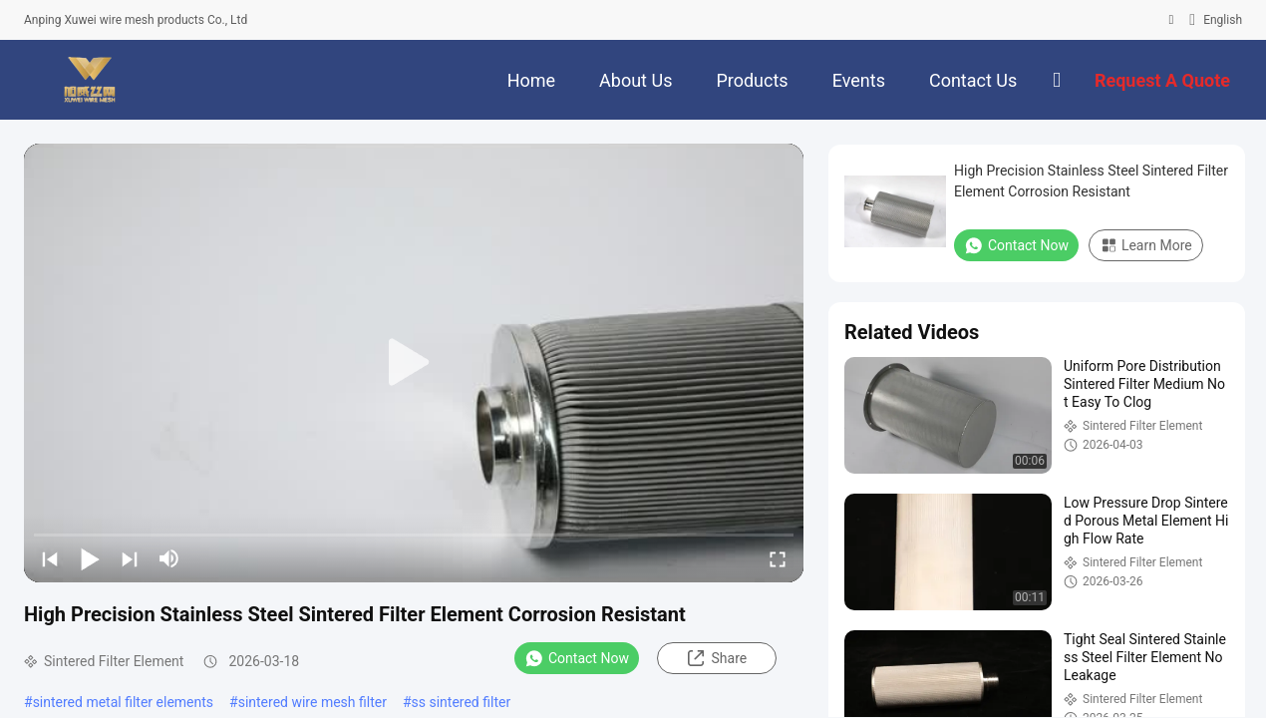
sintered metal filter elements (123, 702)
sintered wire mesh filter (312, 702)
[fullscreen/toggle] (777, 558)
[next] (130, 558)
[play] (414, 363)
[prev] (50, 558)
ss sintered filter (461, 702)
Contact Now (576, 658)
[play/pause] (90, 558)
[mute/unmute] (169, 558)
